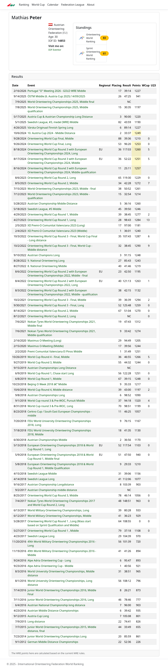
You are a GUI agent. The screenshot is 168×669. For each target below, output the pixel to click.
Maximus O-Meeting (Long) (44, 340)
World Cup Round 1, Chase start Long (51, 373)
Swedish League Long (41, 479)
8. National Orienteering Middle (47, 266)
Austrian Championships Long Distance (52, 368)
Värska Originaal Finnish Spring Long (50, 127)
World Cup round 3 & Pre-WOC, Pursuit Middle (56, 400)
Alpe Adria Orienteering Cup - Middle (50, 566)
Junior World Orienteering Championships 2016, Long (61, 599)
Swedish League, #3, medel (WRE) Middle (53, 122)
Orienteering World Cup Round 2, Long (52, 178)
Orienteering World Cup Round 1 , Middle (53, 530)
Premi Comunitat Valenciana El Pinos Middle (55, 351)
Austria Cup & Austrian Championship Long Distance (60, 116)
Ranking (24, 4)
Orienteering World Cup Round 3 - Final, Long (56, 305)
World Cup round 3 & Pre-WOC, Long (50, 406)
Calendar (53, 4)
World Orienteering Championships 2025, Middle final (61, 102)
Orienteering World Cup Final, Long (49, 144)
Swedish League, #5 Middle (44, 209)
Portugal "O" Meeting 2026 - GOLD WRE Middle (57, 91)
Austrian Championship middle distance (52, 490)
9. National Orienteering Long (46, 260)
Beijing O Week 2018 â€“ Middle (47, 384)
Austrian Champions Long (44, 255)
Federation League (72, 4)
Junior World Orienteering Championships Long (57, 636)
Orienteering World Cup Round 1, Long (52, 220)
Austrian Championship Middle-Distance (52, 203)
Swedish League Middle (42, 473)
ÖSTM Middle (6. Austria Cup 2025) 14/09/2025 (56, 96)
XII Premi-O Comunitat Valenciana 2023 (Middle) (57, 231)
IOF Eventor (54, 49)
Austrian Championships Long (46, 395)
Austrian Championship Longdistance (51, 484)
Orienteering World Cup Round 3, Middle (53, 495)
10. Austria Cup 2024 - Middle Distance (51, 133)
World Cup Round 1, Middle (44, 379)
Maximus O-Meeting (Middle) (46, 346)
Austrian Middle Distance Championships (53, 610)
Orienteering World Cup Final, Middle (51, 138)
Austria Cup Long (38, 616)
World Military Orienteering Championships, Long (58, 510)
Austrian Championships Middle (47, 440)
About (90, 4)
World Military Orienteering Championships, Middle (60, 516)
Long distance (36, 621)
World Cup (38, 4)
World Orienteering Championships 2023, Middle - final (62, 188)
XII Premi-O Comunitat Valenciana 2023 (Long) (56, 225)
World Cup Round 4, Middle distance (50, 390)
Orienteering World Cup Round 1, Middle (53, 214)
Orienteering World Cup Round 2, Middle (53, 183)
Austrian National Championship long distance (56, 605)
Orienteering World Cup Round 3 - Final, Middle (57, 300)
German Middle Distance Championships (53, 642)
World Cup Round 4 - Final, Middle (49, 357)
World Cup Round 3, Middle (44, 362)
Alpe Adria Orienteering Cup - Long (49, 560)
